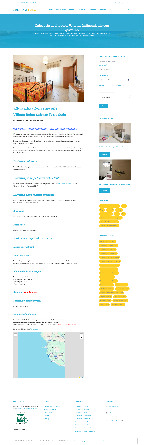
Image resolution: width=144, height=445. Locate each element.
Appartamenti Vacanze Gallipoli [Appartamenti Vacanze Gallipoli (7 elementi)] (108, 253)
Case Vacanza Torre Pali (82, 425)
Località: (118, 86)
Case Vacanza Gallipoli (81, 406)
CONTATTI (92, 10)
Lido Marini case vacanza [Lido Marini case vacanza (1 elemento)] (106, 289)
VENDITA (72, 10)
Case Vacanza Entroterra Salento (85, 431)
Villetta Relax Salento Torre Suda (35, 108)
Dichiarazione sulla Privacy (52, 406)
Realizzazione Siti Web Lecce (74, 441)
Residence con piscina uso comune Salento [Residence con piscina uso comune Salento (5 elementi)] (111, 292)
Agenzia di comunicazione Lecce (92, 441)
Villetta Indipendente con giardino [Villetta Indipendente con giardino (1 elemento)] (109, 222)
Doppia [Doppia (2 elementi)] (102, 210)
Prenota (104, 154)
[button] (48, 355)
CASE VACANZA (61, 10)
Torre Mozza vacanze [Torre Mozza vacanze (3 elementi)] (120, 296)
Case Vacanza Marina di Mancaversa (86, 428)
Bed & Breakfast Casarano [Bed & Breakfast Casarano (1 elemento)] (107, 277)
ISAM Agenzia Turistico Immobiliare (27, 408)
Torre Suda (34, 329)
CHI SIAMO (83, 10)
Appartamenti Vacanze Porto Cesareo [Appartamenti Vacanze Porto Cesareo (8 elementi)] (110, 261)
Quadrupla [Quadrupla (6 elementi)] (119, 210)
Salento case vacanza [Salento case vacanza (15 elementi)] (105, 296)
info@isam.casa (113, 413)
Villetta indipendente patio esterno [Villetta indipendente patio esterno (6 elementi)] (109, 225)
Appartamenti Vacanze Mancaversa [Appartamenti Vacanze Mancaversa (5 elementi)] (109, 257)
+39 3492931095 (114, 406)
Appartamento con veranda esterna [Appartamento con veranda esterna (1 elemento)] (109, 206)
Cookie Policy (48, 412)
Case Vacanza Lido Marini (82, 422)
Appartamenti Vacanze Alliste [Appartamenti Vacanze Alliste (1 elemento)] (107, 249)
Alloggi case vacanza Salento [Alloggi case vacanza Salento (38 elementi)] (107, 241)
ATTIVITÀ (102, 10)
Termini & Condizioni (50, 409)
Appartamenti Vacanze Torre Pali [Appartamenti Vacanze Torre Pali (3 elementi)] (108, 269)
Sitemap (46, 419)
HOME (51, 10)
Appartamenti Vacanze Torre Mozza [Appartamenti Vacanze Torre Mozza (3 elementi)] (109, 265)
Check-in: (103, 65)
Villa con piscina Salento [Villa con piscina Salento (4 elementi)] (118, 304)
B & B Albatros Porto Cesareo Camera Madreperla (114, 184)
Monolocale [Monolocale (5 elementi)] (110, 210)
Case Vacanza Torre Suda (82, 409)
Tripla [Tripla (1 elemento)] (123, 214)
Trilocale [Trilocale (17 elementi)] (117, 214)
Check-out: (103, 75)
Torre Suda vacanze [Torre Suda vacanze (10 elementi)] (105, 300)
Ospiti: (101, 86)
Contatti (46, 416)
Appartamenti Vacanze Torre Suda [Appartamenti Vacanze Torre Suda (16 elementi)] (109, 273)
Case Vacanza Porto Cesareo (83, 416)
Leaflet (81, 377)
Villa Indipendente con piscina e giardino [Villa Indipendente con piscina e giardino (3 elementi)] (111, 218)
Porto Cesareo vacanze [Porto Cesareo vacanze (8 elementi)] (122, 289)
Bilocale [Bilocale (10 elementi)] (124, 206)
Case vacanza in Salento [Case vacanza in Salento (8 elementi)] (106, 285)
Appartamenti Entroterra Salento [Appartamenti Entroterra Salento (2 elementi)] (108, 245)
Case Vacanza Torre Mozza (83, 419)
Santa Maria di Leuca (64, 184)
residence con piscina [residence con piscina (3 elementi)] (106, 214)
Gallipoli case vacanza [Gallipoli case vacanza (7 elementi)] (121, 285)
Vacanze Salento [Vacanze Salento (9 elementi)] (104, 304)
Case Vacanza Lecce (81, 412)
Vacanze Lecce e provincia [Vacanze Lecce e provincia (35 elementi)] (120, 300)
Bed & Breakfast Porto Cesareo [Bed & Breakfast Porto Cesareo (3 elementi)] (108, 281)
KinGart (104, 441)
